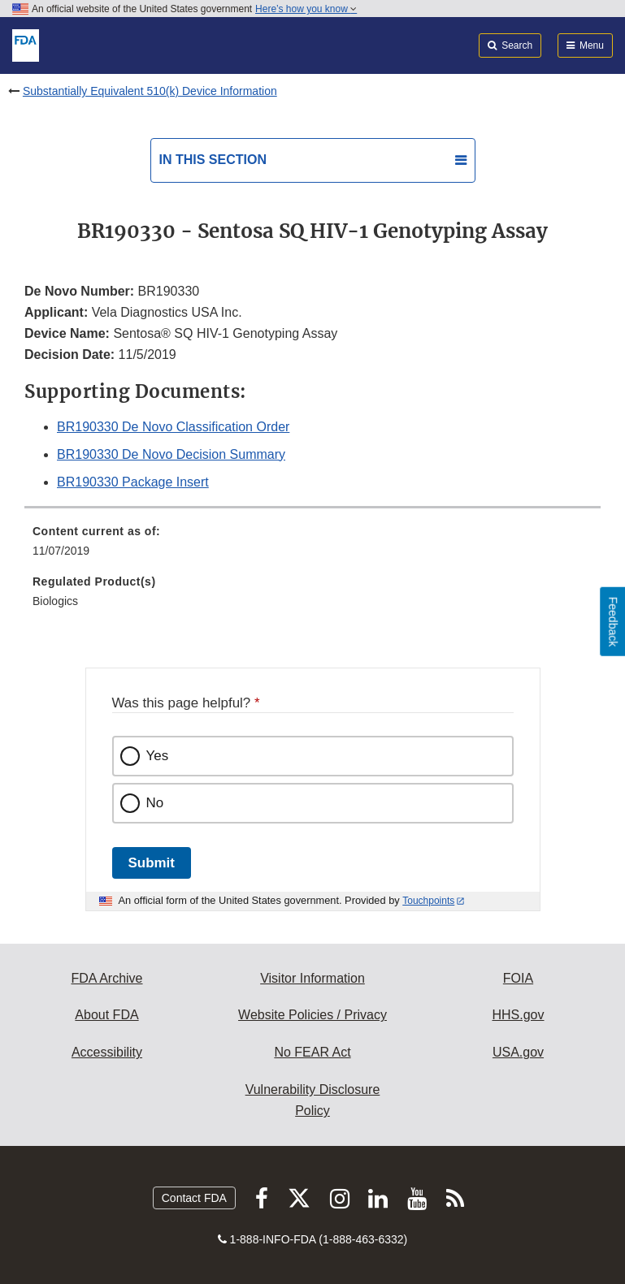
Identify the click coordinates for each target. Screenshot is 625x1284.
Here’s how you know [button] (306, 9)
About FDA (106, 1015)
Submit (151, 863)
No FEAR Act (312, 1052)
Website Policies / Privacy (312, 1015)
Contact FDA (194, 1197)
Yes (157, 755)
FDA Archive (106, 978)
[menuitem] (312, 547)
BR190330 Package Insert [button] (133, 482)
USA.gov (518, 1052)
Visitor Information (312, 978)
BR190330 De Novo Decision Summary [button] (171, 454)
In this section (213, 159)
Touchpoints (428, 900)
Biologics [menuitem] (55, 600)
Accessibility (107, 1052)
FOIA (518, 978)
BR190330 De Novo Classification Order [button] (173, 427)
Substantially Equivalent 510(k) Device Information (150, 90)
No (155, 803)
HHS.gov (518, 1015)
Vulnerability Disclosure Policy (312, 1100)
